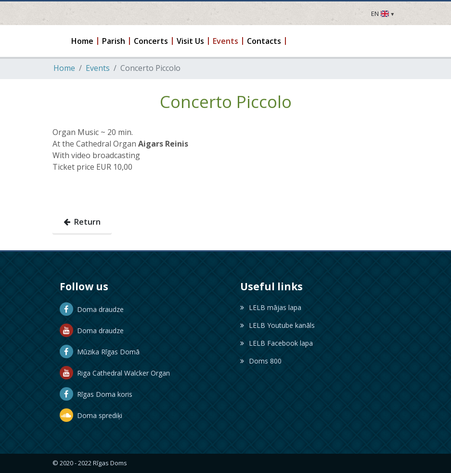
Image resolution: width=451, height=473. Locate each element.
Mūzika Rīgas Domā (100, 351)
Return (82, 221)
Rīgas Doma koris (96, 394)
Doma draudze (92, 309)
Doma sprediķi (91, 415)
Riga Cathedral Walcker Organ (115, 373)
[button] (82, 41)
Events (98, 68)
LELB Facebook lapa (276, 343)
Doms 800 (261, 360)
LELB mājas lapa (270, 307)
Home (64, 68)
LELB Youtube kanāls (277, 325)
